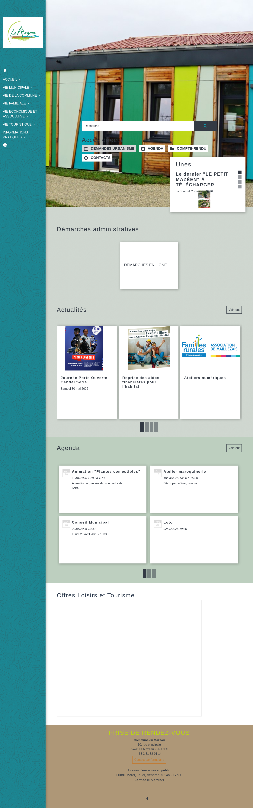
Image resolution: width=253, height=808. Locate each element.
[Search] (138, 126)
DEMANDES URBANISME (109, 148)
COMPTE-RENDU (188, 148)
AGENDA (152, 148)
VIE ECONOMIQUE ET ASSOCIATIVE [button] (20, 114)
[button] (23, 71)
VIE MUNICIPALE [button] (16, 87)
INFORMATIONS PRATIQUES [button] (15, 134)
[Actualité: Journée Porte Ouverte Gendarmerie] (87, 372)
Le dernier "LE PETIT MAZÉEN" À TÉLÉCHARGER (202, 180)
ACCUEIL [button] (10, 79)
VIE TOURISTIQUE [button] (18, 124)
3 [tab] (151, 427)
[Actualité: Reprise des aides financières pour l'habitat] (148, 372)
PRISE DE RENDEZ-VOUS (149, 732)
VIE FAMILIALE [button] (15, 103)
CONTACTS (97, 158)
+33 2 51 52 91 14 (149, 753)
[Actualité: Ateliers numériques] (210, 372)
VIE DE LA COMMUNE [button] (20, 95)
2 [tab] (147, 427)
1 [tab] (142, 427)
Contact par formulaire (149, 759)
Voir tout (234, 309)
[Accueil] (23, 33)
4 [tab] (156, 427)
